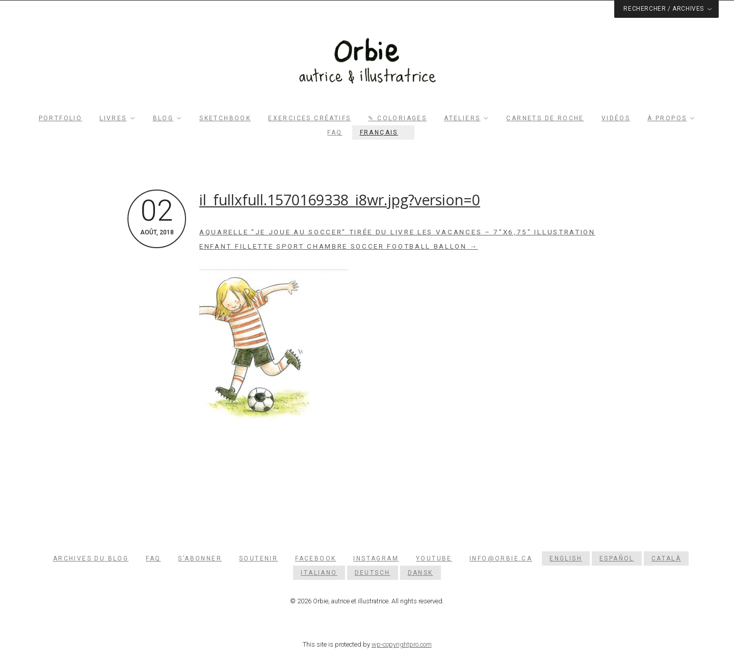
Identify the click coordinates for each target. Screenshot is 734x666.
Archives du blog (90, 558)
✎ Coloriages (397, 118)
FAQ (334, 132)
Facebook (315, 558)
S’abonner (200, 558)
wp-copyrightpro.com (402, 644)
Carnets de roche (545, 118)
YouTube (434, 558)
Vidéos (615, 118)
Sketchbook (225, 118)
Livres (112, 118)
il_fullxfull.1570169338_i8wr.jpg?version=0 (339, 199)
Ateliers (462, 118)
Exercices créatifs (309, 118)
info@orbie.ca (500, 558)
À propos (667, 118)
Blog (163, 118)
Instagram (376, 558)
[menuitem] (383, 132)
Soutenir (258, 558)
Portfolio (61, 118)
